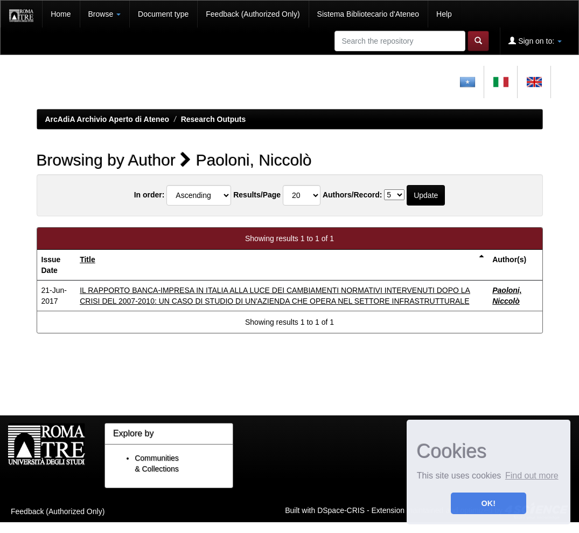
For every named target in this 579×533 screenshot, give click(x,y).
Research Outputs (213, 119)
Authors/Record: (352, 194)
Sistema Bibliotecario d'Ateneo (368, 14)
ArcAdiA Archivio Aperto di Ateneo (107, 119)
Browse (104, 14)
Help (444, 14)
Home (61, 14)
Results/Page (257, 194)
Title (87, 259)
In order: (149, 194)
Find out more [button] (532, 475)
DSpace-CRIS (341, 509)
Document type (163, 14)
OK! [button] (489, 503)
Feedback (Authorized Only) (252, 14)
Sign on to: (535, 40)
